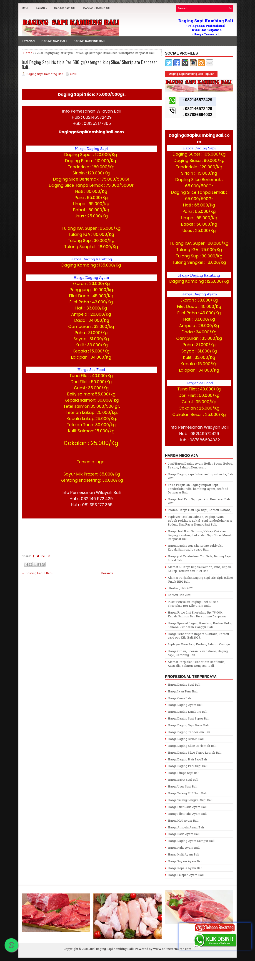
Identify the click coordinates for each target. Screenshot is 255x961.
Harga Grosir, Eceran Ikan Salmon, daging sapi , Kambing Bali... (198, 653)
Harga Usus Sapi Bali (182, 786)
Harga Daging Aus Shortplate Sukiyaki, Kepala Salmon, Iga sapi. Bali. (195, 547)
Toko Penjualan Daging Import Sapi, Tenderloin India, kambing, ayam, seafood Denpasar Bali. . (198, 489)
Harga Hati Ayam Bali (183, 820)
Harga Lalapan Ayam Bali (186, 875)
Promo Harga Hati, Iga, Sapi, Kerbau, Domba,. (200, 510)
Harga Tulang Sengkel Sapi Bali (190, 800)
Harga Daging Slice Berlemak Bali (192, 746)
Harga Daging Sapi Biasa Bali (188, 725)
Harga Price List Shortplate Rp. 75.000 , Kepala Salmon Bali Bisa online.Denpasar (197, 614)
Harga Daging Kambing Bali (187, 711)
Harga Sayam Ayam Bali (185, 861)
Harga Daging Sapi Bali (184, 684)
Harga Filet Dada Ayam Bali (187, 807)
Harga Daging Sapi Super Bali (188, 718)
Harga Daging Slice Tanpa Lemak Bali (194, 752)
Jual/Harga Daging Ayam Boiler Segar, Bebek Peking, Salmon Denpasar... (200, 465)
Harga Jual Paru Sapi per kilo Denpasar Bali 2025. (199, 501)
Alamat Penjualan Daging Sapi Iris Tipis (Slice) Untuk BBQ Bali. (200, 580)
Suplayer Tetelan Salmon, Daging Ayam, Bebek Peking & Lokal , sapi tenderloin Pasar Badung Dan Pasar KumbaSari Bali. (200, 520)
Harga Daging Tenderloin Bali (189, 732)
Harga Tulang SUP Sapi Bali (187, 793)
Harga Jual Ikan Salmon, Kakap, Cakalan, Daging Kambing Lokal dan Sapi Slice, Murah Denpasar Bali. (200, 535)
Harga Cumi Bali (179, 698)
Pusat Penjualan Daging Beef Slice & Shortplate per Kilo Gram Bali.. (193, 604)
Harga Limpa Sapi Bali (183, 773)
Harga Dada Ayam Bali (184, 834)
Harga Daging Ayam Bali (185, 705)
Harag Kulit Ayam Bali (183, 854)
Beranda (107, 573)
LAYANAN (41, 8)
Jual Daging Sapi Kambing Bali (111, 949)
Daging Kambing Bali (97, 8)
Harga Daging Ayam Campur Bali (191, 841)
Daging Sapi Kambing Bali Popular (191, 73)
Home (27, 53)
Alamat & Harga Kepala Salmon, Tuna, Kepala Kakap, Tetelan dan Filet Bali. (200, 569)
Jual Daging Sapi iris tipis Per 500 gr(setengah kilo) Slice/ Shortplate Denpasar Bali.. (89, 65)
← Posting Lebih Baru (37, 573)
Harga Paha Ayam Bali (184, 847)
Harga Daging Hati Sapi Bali (187, 759)
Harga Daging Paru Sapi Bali (188, 766)
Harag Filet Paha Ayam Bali (187, 814)
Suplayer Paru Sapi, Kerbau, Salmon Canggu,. (199, 644)
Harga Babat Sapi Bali (183, 779)
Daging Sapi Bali (65, 8)
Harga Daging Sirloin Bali (186, 739)
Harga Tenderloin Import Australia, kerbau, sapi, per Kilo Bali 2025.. (199, 636)
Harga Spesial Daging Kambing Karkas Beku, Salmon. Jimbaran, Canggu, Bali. (200, 625)
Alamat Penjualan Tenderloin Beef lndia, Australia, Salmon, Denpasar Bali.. (196, 664)
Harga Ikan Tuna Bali (183, 691)
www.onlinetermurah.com (172, 949)
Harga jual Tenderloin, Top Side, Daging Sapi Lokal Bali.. (199, 558)
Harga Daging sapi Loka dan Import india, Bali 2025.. (200, 476)
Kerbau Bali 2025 (179, 595)
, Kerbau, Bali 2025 (180, 588)
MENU (25, 8)
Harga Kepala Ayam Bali (185, 868)
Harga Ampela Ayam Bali (186, 827)
